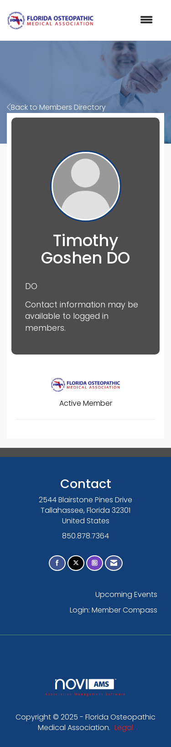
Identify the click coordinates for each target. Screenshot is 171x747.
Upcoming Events (126, 594)
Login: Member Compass (113, 610)
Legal (123, 727)
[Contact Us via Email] (114, 563)
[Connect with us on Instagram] (94, 563)
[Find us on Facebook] (57, 563)
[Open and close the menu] (127, 20)
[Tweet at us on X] (75, 563)
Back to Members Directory (56, 107)
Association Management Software (85, 687)
